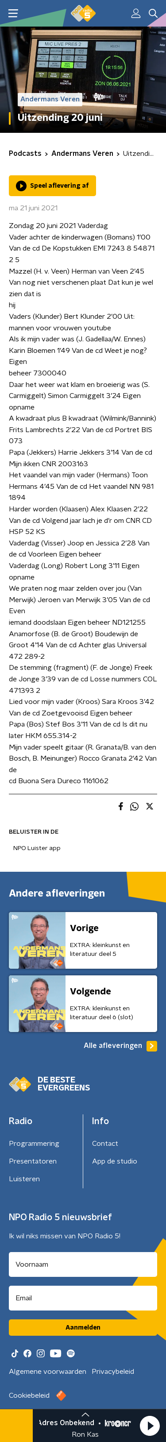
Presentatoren (33, 1161)
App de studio (114, 1161)
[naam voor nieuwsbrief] (83, 1264)
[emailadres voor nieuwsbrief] (83, 1298)
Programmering (34, 1143)
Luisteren (24, 1179)
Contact (105, 1143)
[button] (149, 1425)
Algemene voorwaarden (47, 1371)
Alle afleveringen (120, 1046)
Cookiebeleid (29, 1395)
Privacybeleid (113, 1371)
